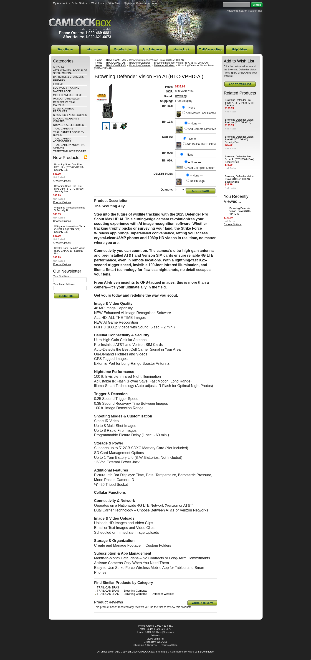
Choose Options (62, 180)
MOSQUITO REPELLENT (67, 98)
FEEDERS (59, 80)
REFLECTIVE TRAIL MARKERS (64, 103)
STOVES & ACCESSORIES (68, 125)
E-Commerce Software (181, 651)
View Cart (114, 3)
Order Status (79, 3)
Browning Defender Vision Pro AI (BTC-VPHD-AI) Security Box (239, 179)
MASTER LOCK (62, 91)
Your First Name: (62, 276)
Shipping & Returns (145, 645)
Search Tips (255, 10)
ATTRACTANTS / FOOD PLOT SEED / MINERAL (70, 71)
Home (99, 60)
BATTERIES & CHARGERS (68, 76)
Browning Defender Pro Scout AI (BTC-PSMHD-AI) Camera (239, 103)
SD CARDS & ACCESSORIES (70, 115)
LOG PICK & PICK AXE (66, 87)
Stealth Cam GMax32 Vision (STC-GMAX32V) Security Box (69, 251)
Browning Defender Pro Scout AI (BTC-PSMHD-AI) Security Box (239, 159)
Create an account (146, 3)
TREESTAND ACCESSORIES (69, 151)
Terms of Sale (169, 645)
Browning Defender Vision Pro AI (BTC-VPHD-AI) (240, 211)
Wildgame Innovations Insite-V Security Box (70, 209)
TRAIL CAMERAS (63, 128)
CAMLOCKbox (80, 24)
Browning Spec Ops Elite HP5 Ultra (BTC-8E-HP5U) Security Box (69, 167)
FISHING (58, 84)
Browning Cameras (139, 62)
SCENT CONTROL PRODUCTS (63, 110)
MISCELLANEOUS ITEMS (68, 95)
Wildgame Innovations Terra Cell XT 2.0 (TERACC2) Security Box (69, 229)
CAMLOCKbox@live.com (159, 632)
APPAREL (58, 66)
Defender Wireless (164, 65)
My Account (60, 3)
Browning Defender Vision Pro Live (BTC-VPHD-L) (239, 121)
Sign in (128, 3)
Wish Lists (97, 3)
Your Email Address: (64, 284)
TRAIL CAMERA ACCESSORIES (62, 140)
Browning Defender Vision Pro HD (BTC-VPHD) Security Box (239, 139)
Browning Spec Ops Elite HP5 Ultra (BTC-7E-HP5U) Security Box (69, 189)
